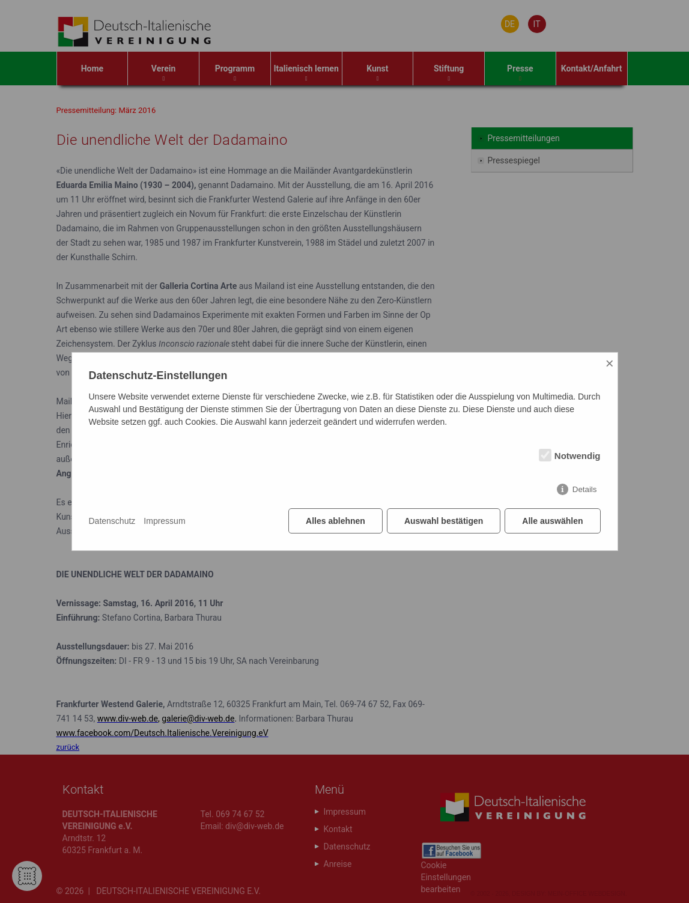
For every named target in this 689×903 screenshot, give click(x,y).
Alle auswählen (552, 521)
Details (584, 489)
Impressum (164, 521)
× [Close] (610, 363)
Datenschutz (112, 521)
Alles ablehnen (335, 521)
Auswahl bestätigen (443, 521)
